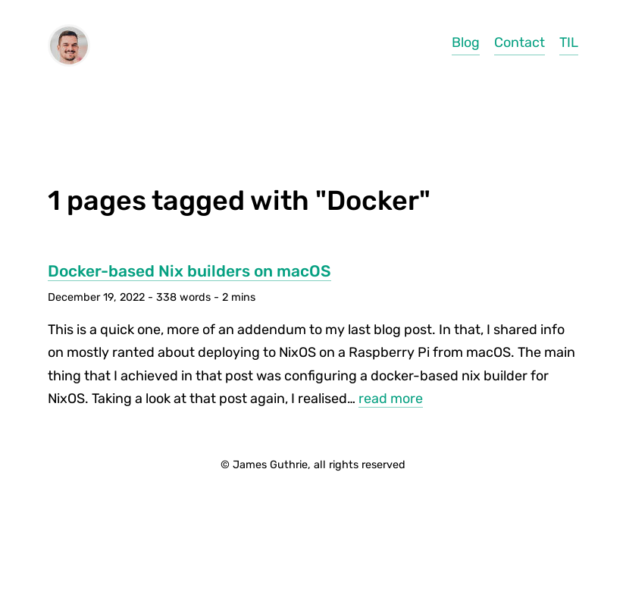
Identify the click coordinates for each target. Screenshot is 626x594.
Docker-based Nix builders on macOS (189, 270)
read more (390, 398)
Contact (519, 42)
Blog (466, 42)
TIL (568, 42)
